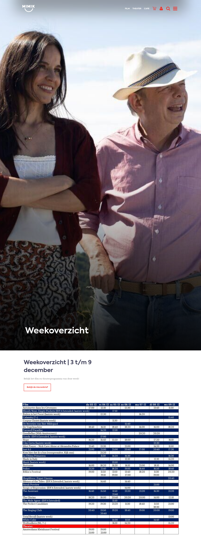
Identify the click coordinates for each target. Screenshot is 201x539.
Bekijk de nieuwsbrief (37, 387)
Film (127, 9)
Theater (136, 9)
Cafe (146, 9)
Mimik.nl (33, 8)
